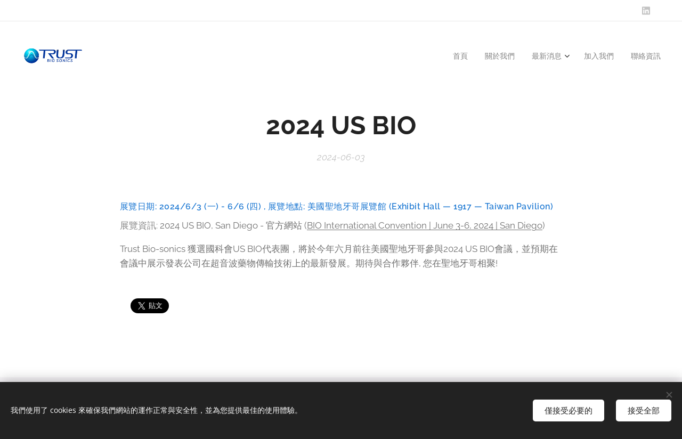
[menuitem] (456, 56)
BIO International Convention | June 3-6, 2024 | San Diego (424, 225)
